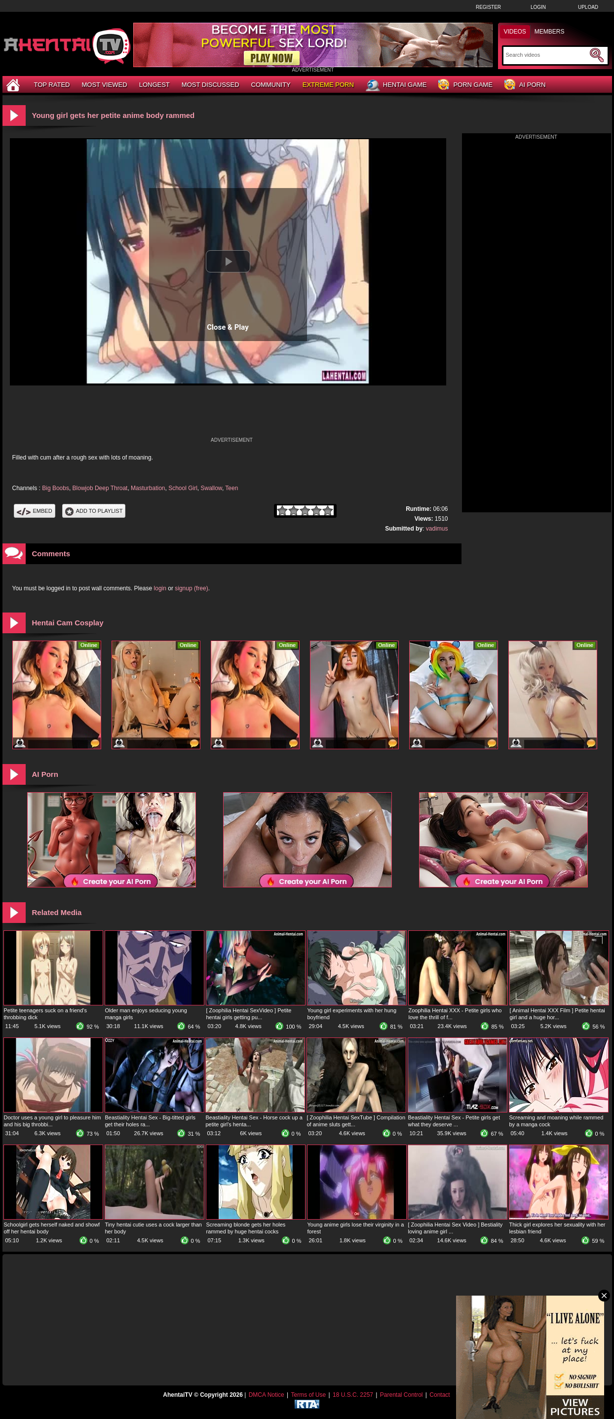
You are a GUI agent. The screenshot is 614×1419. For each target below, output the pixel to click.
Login (538, 7)
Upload (588, 7)
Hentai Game (396, 85)
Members (550, 31)
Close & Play (228, 327)
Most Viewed (104, 84)
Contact (439, 1394)
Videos (515, 31)
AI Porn (524, 85)
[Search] (546, 54)
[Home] (14, 84)
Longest (154, 84)
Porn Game (465, 85)
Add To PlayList (94, 511)
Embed (34, 511)
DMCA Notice (266, 1394)
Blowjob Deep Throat (100, 488)
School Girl (182, 488)
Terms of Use (308, 1394)
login (160, 588)
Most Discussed (210, 84)
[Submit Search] (597, 55)
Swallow (211, 488)
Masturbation (148, 488)
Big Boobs (55, 488)
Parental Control (401, 1394)
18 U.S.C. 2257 (353, 1394)
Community (271, 84)
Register (488, 7)
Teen (231, 488)
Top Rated (52, 84)
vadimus (437, 528)
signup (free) (191, 588)
